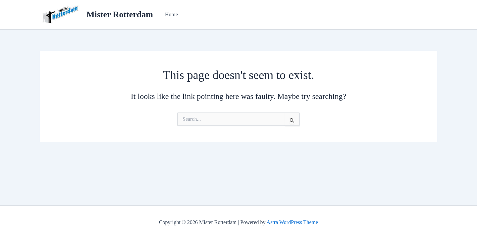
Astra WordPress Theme (292, 222)
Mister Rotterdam (119, 14)
